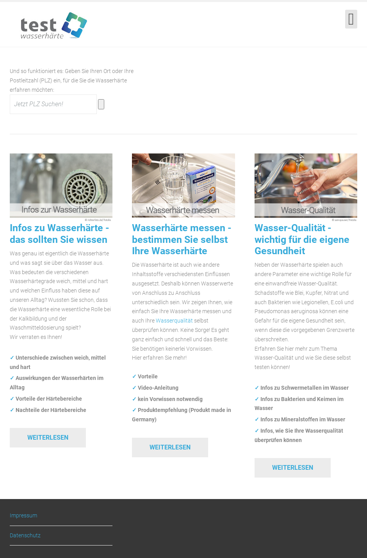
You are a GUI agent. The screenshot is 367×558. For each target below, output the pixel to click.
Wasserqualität (174, 320)
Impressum (23, 516)
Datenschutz (25, 535)
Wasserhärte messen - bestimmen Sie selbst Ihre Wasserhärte (182, 239)
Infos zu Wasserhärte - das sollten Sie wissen (59, 233)
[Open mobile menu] (351, 19)
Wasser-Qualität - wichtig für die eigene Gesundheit (302, 239)
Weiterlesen (47, 437)
